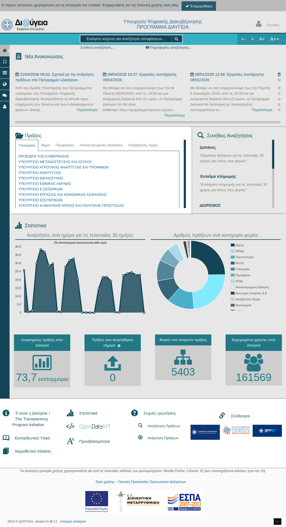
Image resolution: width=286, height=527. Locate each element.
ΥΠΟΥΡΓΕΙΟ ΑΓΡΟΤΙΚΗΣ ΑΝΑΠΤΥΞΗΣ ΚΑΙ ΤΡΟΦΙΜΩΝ (63, 167)
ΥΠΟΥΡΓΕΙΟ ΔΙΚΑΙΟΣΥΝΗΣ (40, 178)
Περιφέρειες (65, 145)
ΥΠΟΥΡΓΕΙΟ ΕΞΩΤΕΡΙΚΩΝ (40, 189)
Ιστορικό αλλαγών (73, 521)
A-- (243, 39)
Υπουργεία (26, 145)
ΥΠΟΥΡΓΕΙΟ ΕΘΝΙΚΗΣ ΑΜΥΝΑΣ (44, 184)
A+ (262, 39)
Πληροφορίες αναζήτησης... (170, 47)
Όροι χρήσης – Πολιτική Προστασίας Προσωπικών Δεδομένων (141, 482)
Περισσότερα (87, 110)
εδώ (175, 5)
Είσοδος (266, 24)
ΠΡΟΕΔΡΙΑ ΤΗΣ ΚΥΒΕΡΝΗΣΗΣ (43, 156)
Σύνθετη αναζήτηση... (97, 47)
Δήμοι (45, 145)
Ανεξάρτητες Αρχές (143, 145)
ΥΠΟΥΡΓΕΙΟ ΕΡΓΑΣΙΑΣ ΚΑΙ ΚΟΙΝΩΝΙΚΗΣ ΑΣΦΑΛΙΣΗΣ (62, 195)
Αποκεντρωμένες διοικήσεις (101, 145)
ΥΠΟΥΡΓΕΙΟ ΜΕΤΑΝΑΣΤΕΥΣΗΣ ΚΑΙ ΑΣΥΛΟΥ (55, 162)
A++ (274, 39)
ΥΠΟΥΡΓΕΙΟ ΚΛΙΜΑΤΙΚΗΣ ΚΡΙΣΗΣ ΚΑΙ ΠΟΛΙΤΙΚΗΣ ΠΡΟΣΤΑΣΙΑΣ (71, 205)
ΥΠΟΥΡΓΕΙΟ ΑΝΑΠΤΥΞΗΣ (39, 173)
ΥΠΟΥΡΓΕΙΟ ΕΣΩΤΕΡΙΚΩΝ (40, 200)
